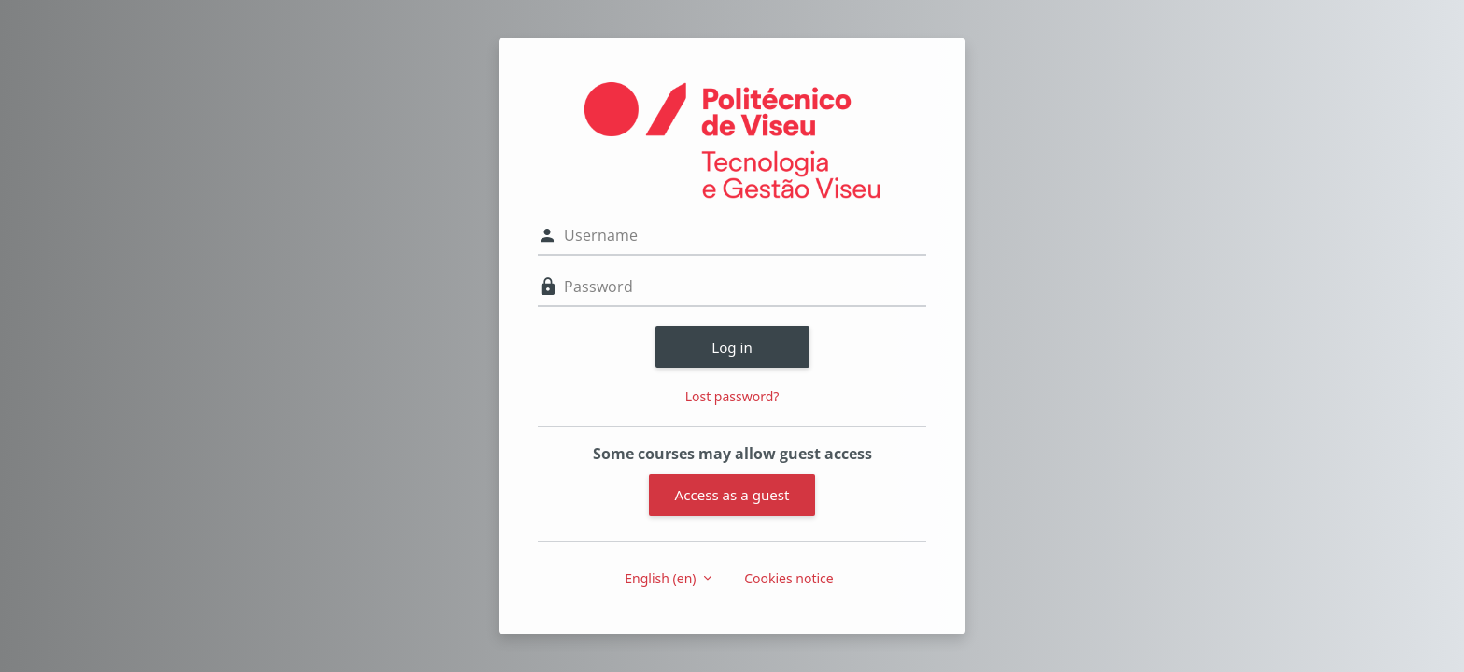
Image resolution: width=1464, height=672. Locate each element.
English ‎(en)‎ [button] (662, 578)
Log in (732, 347)
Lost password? (732, 396)
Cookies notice (789, 578)
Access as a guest (732, 494)
